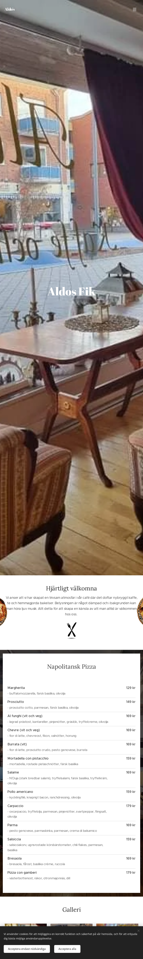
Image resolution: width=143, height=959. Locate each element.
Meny (134, 9)
